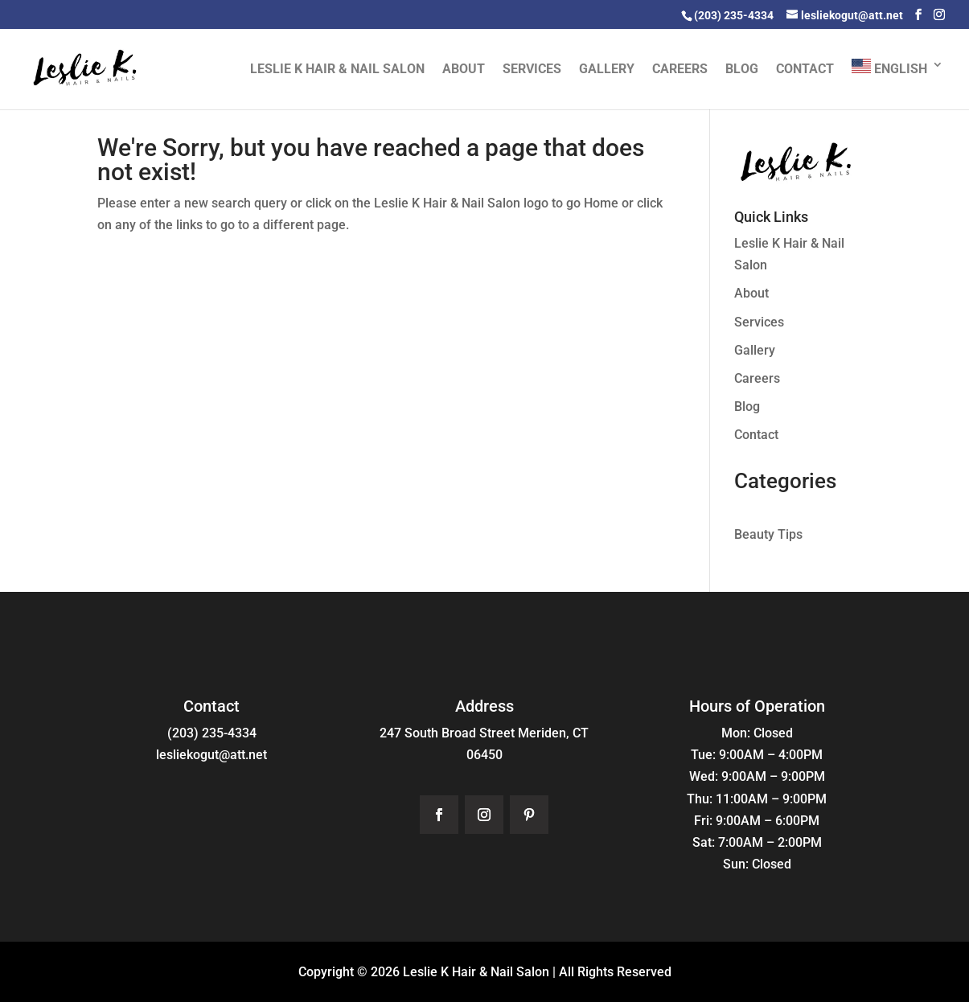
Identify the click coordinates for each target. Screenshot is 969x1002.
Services (532, 70)
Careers (680, 70)
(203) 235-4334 (212, 733)
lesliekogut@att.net (211, 754)
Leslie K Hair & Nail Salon (337, 70)
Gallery (606, 70)
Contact (805, 70)
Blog (741, 70)
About (463, 70)
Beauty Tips (768, 534)
